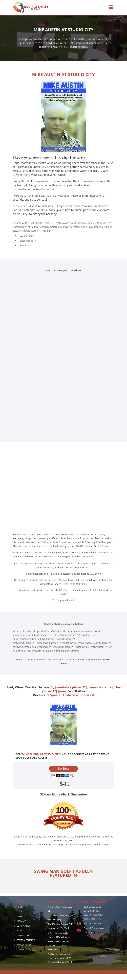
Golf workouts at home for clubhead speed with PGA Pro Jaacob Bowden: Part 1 (60, 958)
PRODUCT (21, 921)
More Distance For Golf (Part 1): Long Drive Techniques (58, 945)
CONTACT (21, 949)
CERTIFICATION (24, 925)
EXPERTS (21, 916)
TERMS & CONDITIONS (27, 940)
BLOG (19, 930)
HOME (19, 906)
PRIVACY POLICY (24, 945)
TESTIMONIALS (23, 935)
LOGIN (19, 911)
